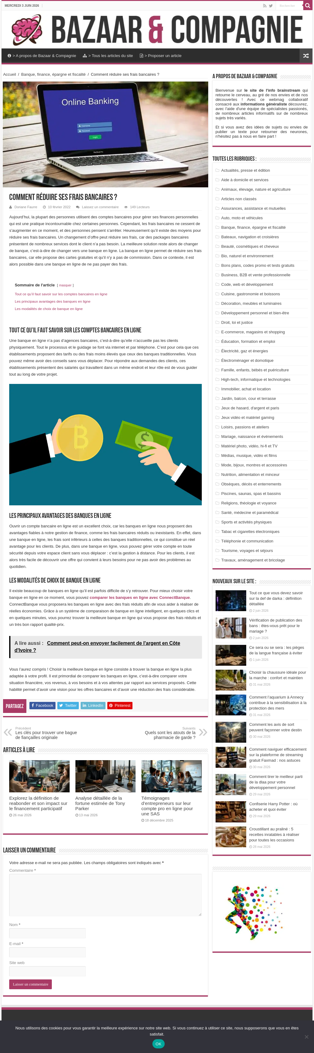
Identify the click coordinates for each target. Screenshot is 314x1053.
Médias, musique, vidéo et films (249, 455)
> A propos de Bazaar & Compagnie (42, 55)
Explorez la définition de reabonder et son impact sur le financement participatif (38, 803)
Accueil (9, 74)
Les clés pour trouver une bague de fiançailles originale (46, 733)
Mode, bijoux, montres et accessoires (254, 465)
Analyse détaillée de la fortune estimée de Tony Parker (100, 803)
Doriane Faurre (25, 207)
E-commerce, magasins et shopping (253, 332)
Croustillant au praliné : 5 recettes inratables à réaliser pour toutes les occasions (274, 834)
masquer (65, 285)
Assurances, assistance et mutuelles (253, 208)
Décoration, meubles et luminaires (251, 303)
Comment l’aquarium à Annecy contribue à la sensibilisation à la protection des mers (278, 702)
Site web (17, 962)
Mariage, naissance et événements (252, 436)
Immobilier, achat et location (246, 389)
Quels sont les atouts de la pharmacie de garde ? (164, 733)
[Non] (306, 1037)
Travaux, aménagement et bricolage (253, 560)
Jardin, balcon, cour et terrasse (248, 398)
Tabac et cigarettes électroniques (250, 531)
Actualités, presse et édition (245, 170)
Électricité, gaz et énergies (244, 351)
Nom (14, 924)
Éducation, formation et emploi (248, 341)
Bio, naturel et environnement (247, 256)
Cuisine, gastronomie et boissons (250, 294)
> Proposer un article (161, 55)
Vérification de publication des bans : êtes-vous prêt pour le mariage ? (275, 626)
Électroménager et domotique (247, 360)
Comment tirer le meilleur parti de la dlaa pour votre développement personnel (276, 782)
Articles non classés (239, 199)
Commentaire (22, 870)
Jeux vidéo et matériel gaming (247, 417)
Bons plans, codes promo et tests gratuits (257, 265)
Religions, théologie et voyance (249, 503)
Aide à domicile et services (245, 180)
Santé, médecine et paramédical (249, 512)
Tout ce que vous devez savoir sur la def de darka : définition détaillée (276, 598)
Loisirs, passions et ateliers (245, 427)
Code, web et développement (247, 284)
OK (158, 1044)
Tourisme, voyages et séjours (247, 550)
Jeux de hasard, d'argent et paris (250, 408)
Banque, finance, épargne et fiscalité (53, 74)
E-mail (16, 943)
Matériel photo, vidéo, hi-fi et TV (249, 446)
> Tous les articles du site (108, 55)
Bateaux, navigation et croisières (250, 237)
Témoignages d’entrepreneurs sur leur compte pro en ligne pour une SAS (167, 805)
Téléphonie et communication (247, 541)
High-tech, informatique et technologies (255, 379)
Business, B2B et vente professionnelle (255, 275)
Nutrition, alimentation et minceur (250, 474)
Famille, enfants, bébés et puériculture (255, 370)
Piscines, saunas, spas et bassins (251, 493)
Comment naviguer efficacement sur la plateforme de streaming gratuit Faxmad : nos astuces (278, 755)
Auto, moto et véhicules (242, 218)
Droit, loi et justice (237, 322)
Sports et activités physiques (246, 522)
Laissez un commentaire (100, 207)
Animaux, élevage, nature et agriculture (256, 189)
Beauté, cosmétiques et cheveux (250, 246)
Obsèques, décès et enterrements (251, 484)
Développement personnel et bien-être (255, 313)
